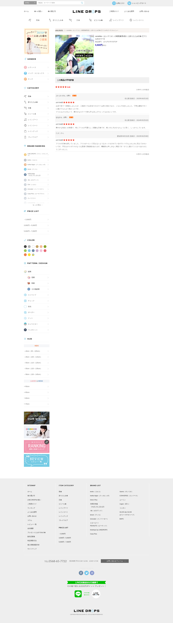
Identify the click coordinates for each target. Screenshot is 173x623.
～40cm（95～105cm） (32, 351)
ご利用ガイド (114, 11)
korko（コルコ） (33, 160)
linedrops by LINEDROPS (98, 530)
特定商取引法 (32, 540)
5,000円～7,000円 (30, 231)
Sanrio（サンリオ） (126, 491)
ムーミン (123, 500)
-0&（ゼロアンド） (34, 180)
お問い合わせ (144, 11)
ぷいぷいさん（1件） (63, 96)
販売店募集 (31, 536)
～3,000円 (27, 219)
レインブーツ (63, 508)
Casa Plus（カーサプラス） (36, 194)
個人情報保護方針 (33, 545)
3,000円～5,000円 (30, 225)
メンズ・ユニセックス (36, 73)
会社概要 (30, 528)
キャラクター (33, 324)
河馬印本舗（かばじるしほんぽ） (35, 174)
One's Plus (93, 500)
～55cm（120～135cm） (33, 368)
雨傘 (29, 96)
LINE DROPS (59, 30)
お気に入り (120, 3)
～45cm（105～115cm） (33, 357)
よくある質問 (129, 11)
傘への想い (38, 11)
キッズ (30, 79)
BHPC (122, 519)
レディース (32, 67)
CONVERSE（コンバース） (129, 496)
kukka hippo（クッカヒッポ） (37, 164)
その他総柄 (35, 289)
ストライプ (32, 295)
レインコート (63, 512)
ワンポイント (33, 330)
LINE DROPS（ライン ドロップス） (38, 154)
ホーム (26, 11)
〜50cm (26, 386)
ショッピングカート (139, 3)
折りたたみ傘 (33, 102)
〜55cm (26, 392)
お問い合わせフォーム (115, 561)
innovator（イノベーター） (36, 189)
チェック (31, 301)
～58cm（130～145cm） (33, 374)
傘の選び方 (52, 11)
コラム (29, 520)
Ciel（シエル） (32, 184)
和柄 (33, 283)
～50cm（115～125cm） (33, 363)
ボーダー (31, 312)
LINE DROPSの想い (34, 500)
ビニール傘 (32, 114)
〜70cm (26, 404)
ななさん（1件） (62, 117)
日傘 (29, 108)
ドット (30, 318)
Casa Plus (93, 534)
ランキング (31, 508)
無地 (29, 306)
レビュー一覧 (32, 524)
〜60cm (26, 398)
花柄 (33, 277)
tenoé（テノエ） (33, 169)
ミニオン (123, 508)
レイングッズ (33, 131)
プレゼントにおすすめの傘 (36, 532)
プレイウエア (33, 137)
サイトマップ (32, 549)
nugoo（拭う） (125, 504)
